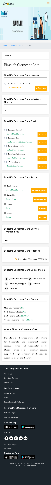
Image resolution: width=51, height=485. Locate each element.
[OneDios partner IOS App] (12, 426)
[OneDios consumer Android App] (28, 457)
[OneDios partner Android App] (28, 426)
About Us (8, 374)
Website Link (39, 190)
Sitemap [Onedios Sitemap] (7, 449)
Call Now (41, 88)
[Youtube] (10, 288)
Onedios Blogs (10, 444)
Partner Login (9, 412)
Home (4, 46)
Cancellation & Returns (14, 402)
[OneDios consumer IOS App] (12, 457)
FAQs (42, 208)
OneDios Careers (11, 378)
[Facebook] (18, 278)
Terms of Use (9, 393)
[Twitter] (36, 278)
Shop (42, 217)
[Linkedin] (33, 283)
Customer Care (15, 46)
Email (42, 134)
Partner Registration (12, 417)
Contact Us (40, 199)
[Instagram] (15, 283)
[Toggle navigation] (48, 3)
